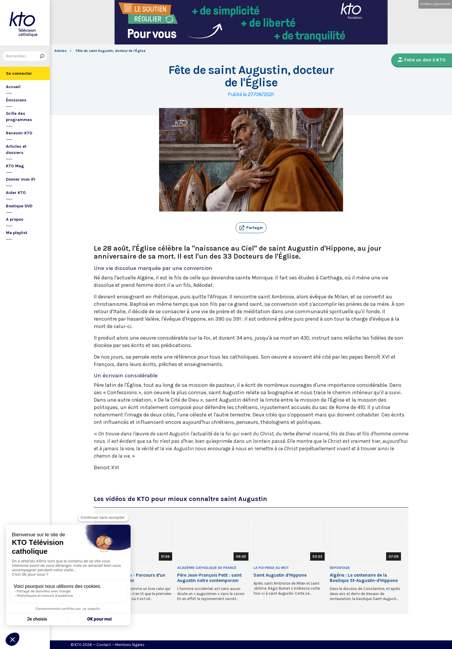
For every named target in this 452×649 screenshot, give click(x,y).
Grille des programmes (19, 116)
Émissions (16, 100)
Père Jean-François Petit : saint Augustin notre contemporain (209, 577)
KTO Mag (15, 165)
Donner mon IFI (20, 179)
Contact (103, 644)
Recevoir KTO (19, 133)
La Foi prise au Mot (271, 568)
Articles (60, 51)
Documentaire (114, 568)
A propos (14, 219)
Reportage (340, 568)
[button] (251, 227)
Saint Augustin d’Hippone (280, 575)
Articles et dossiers (16, 149)
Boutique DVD (19, 206)
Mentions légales (130, 644)
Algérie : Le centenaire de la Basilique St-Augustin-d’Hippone (364, 577)
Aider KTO (16, 192)
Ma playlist (16, 232)
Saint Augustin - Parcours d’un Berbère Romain (133, 577)
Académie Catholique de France (207, 568)
